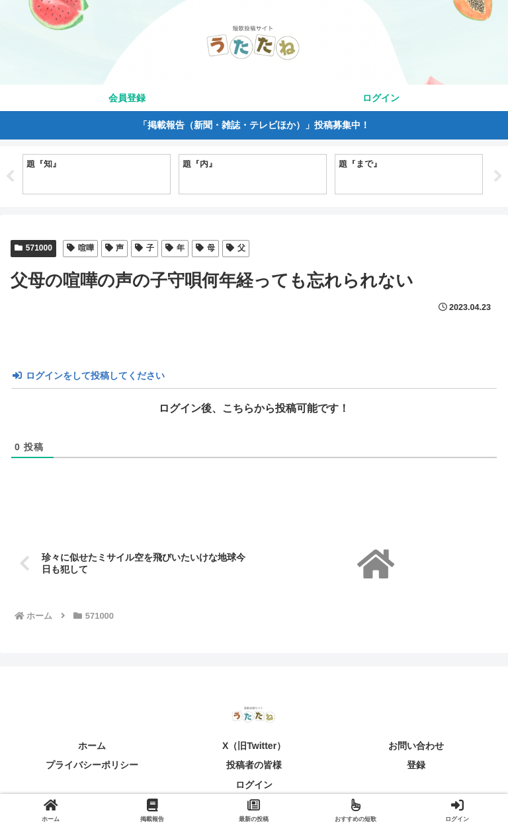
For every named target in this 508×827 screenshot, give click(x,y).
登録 (416, 765)
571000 (33, 248)
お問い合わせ (416, 745)
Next (498, 176)
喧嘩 (80, 248)
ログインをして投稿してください (89, 375)
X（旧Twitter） (254, 745)
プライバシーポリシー (92, 765)
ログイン (254, 784)
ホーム (92, 745)
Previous (10, 176)
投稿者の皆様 (254, 765)
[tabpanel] (96, 174)
